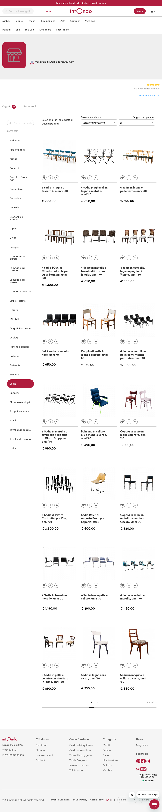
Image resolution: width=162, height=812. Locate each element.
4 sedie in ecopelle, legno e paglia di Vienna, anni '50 (132, 270)
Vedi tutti (15, 140)
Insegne (14, 247)
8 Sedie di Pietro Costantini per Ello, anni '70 (54, 518)
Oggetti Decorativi (20, 328)
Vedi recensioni (147, 95)
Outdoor (75, 20)
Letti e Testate (18, 300)
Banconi (14, 168)
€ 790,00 (49, 200)
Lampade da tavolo (17, 281)
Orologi (14, 337)
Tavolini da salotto (20, 439)
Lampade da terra (20, 291)
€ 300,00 (127, 444)
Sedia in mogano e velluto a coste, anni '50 (133, 678)
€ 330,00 (127, 528)
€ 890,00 (49, 688)
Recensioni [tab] (29, 106)
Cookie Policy (96, 799)
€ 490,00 (88, 444)
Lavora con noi (44, 755)
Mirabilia (90, 20)
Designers (45, 29)
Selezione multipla (99, 121)
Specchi (14, 392)
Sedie (13, 383)
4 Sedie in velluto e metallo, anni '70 (132, 597)
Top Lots (29, 29)
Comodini (15, 198)
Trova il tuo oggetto (80, 755)
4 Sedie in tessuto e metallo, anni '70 (54, 597)
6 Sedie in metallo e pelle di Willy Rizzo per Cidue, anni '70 (133, 354)
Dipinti (13, 228)
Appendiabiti (17, 149)
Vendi (140, 11)
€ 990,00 (49, 448)
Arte (62, 20)
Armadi (14, 158)
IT (112, 799)
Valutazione (76, 770)
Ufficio (13, 448)
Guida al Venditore (80, 750)
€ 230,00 (88, 688)
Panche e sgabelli (20, 346)
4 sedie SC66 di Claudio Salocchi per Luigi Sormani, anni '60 (55, 272)
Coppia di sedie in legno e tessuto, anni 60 (94, 354)
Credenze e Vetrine (16, 218)
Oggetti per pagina (144, 117)
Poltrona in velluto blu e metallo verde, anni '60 (94, 434)
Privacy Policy (80, 799)
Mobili (6, 20)
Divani (13, 237)
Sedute (19, 20)
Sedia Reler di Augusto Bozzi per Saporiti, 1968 (93, 518)
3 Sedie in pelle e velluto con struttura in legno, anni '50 (55, 678)
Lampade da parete (17, 257)
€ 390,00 (88, 608)
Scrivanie (15, 365)
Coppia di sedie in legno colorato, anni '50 (133, 434)
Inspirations (62, 29)
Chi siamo (41, 745)
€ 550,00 (127, 688)
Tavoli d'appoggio (20, 429)
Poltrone (14, 356)
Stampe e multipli (20, 402)
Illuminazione (47, 20)
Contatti (40, 760)
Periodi (6, 29)
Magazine (142, 745)
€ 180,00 (87, 364)
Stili (18, 29)
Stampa (40, 750)
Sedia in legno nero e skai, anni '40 (93, 676)
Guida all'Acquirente (81, 745)
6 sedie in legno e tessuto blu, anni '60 (55, 189)
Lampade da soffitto (17, 269)
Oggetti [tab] (9, 107)
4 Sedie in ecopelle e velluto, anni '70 (94, 597)
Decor (31, 20)
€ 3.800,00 (50, 528)
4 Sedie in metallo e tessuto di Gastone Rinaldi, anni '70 (93, 270)
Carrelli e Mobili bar (19, 178)
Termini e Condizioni (60, 799)
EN (107, 799)
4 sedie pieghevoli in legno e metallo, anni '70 (94, 190)
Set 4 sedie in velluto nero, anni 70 (55, 353)
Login (152, 11)
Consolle (14, 207)
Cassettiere (16, 189)
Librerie (14, 309)
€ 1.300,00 (50, 284)
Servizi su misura (79, 765)
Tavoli (13, 420)
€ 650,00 (88, 201)
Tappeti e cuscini (19, 411)
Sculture (14, 374)
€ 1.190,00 (49, 608)
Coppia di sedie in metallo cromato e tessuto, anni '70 (132, 518)
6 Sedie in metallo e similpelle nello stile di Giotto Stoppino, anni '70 (54, 436)
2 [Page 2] (97, 702)
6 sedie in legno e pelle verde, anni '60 (133, 189)
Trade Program (78, 760)
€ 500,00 (127, 281)
